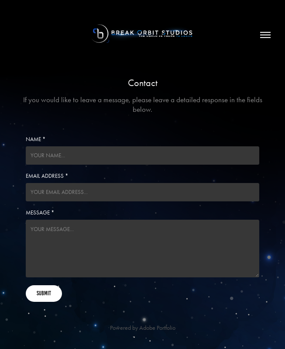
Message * (40, 212)
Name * (35, 139)
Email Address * (47, 176)
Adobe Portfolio (157, 328)
